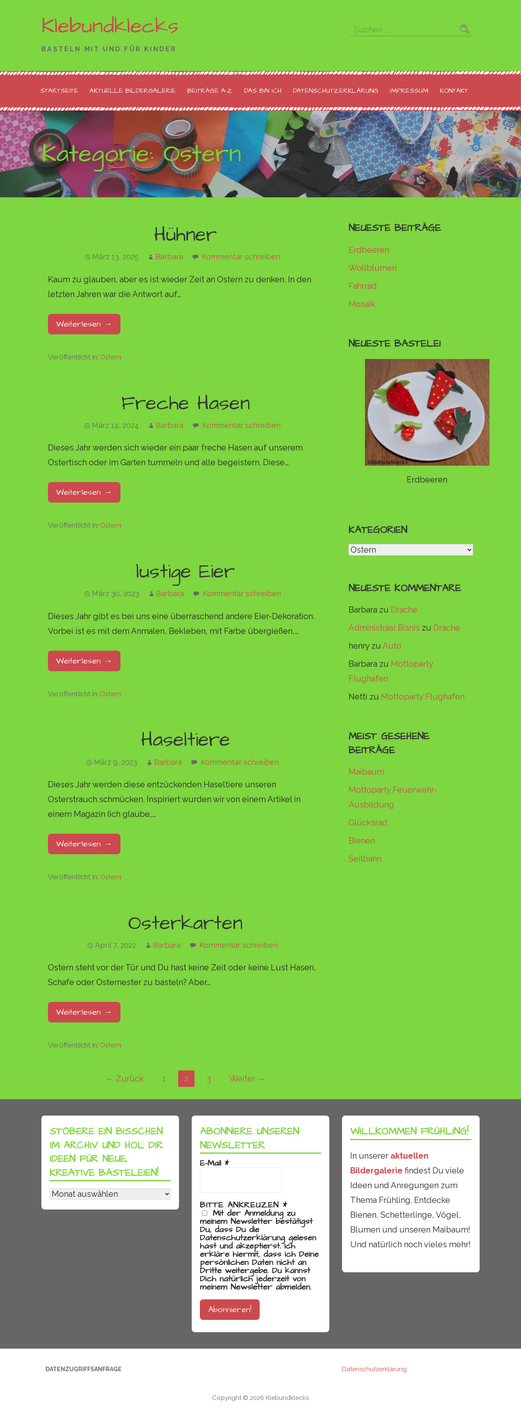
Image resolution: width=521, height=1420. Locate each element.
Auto (392, 646)
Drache (404, 610)
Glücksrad (368, 823)
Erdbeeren (369, 250)
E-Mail (214, 1163)
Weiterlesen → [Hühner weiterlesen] (84, 324)
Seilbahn (365, 859)
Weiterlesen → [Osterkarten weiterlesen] (84, 1012)
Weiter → (247, 1079)
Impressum (409, 90)
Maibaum (366, 772)
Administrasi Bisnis (384, 628)
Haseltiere (185, 740)
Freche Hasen (185, 403)
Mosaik (362, 304)
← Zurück (125, 1079)
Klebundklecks (110, 26)
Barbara (169, 256)
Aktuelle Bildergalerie (133, 90)
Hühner (185, 235)
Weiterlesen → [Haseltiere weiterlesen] (84, 844)
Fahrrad (363, 286)
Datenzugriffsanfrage (83, 1369)
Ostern (110, 357)
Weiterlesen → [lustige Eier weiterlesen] (84, 661)
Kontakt (454, 90)
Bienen (362, 841)
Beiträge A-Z (210, 90)
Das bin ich (262, 90)
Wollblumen (372, 268)
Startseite (59, 90)
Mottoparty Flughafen (422, 697)
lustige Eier (185, 571)
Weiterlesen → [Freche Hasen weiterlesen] (84, 492)
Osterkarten (185, 923)
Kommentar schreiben (241, 256)
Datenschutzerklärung (335, 90)
